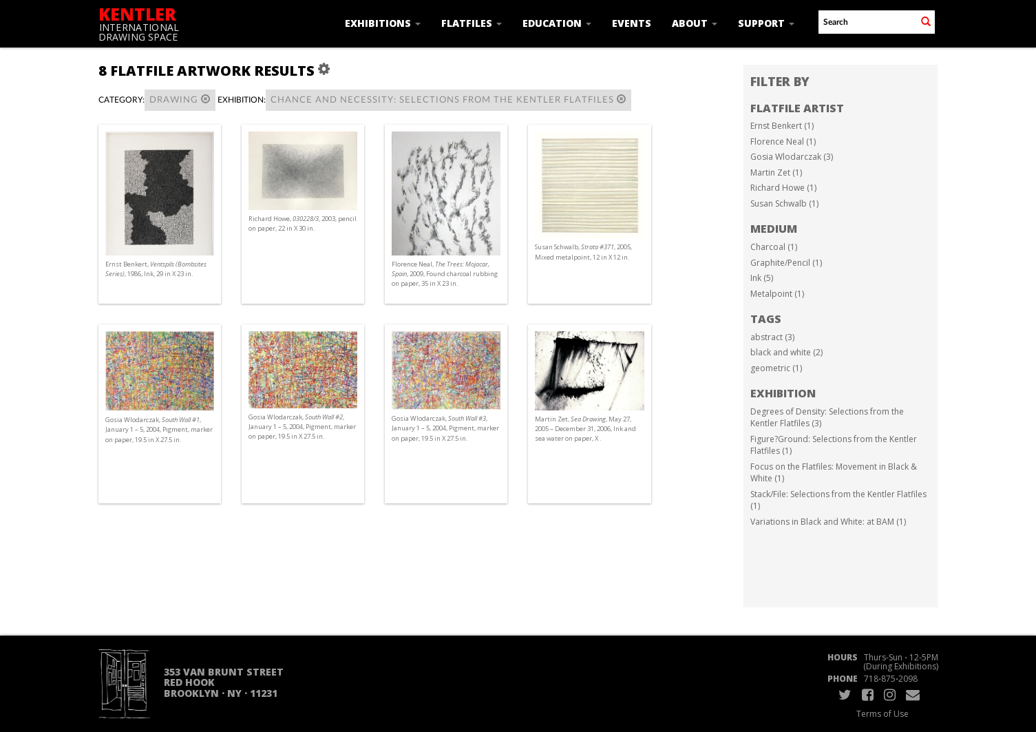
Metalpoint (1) (777, 294)
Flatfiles (471, 23)
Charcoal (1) (773, 247)
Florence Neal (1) (783, 141)
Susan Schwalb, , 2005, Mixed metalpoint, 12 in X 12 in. (583, 251)
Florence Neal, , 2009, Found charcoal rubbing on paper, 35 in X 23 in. (445, 274)
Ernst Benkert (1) (782, 126)
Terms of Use (882, 714)
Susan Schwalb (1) (784, 203)
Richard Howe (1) (783, 188)
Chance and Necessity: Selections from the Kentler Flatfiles (448, 99)
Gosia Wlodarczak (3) (791, 157)
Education (556, 23)
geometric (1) (776, 368)
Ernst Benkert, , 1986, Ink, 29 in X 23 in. (156, 269)
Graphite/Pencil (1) (786, 263)
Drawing (180, 99)
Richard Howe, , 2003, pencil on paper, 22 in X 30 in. (303, 223)
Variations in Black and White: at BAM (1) (828, 521)
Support (766, 23)
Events (631, 23)
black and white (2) (786, 352)
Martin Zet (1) (776, 172)
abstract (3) (772, 337)
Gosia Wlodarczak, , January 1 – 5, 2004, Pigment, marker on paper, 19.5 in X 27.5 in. (159, 429)
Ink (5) (761, 278)
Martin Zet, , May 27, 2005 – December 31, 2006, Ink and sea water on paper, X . (585, 429)
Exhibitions (383, 23)
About (694, 23)
